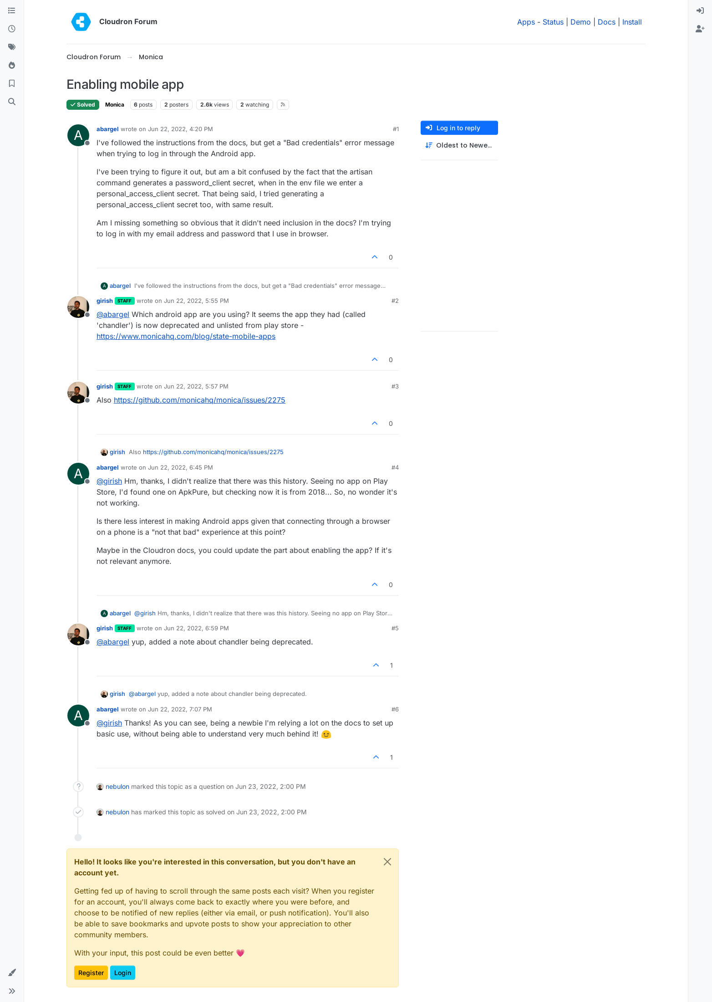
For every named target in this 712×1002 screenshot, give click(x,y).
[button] (12, 973)
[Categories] (12, 11)
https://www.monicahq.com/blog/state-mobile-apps (186, 336)
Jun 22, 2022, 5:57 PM (196, 386)
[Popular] (12, 65)
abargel (108, 129)
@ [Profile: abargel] (113, 314)
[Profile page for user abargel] (78, 135)
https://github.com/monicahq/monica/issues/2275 (199, 399)
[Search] (12, 102)
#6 (395, 709)
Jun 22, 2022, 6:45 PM (180, 467)
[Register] (700, 29)
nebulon (117, 786)
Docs (606, 21)
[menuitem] (700, 11)
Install (632, 21)
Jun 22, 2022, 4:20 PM (180, 129)
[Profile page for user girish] (78, 307)
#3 (395, 386)
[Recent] (12, 29)
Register (91, 972)
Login (122, 972)
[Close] (387, 861)
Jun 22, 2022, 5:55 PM (196, 300)
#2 (395, 300)
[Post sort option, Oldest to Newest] (459, 145)
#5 (395, 628)
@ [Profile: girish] (109, 481)
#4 (395, 467)
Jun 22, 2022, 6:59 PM (196, 628)
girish (105, 300)
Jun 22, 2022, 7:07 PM (180, 709)
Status (553, 21)
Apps (526, 21)
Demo (580, 21)
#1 (396, 129)
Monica (114, 104)
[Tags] (12, 47)
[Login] (700, 11)
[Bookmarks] (12, 84)
